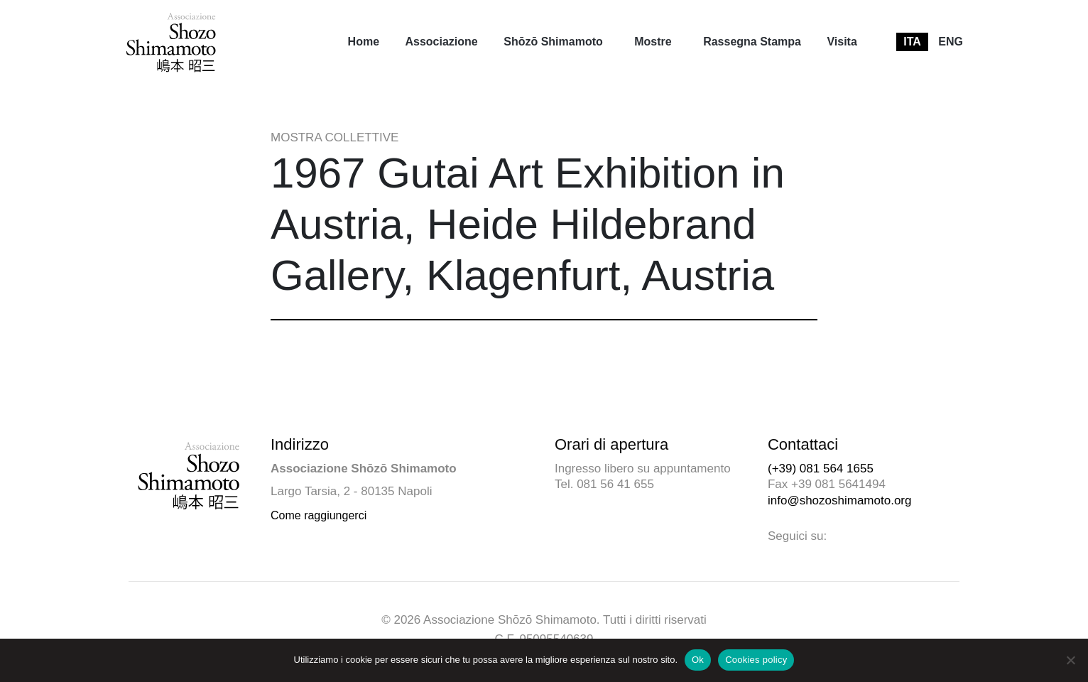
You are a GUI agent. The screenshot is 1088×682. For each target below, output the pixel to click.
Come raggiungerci (318, 515)
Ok (698, 659)
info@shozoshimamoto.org (839, 500)
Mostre (652, 42)
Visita (841, 42)
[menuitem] (364, 41)
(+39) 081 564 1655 (821, 468)
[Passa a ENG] (950, 42)
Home (363, 42)
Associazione (441, 42)
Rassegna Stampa (752, 42)
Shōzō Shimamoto (553, 42)
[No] (1070, 660)
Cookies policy (756, 659)
